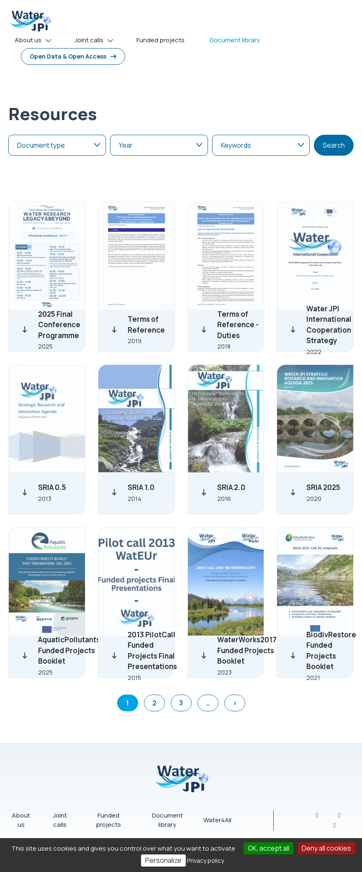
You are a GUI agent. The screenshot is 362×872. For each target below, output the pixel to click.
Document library (167, 820)
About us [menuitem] (30, 42)
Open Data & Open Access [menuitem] (68, 56)
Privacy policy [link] (205, 860)
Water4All (217, 820)
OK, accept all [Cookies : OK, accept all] (268, 848)
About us (21, 820)
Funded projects (108, 820)
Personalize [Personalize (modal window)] (163, 860)
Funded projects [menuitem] (160, 40)
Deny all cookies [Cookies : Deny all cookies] (326, 848)
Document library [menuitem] (235, 40)
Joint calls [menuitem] (91, 42)
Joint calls (60, 820)
